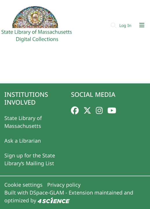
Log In (126, 25)
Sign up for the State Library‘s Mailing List (29, 159)
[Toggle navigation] (142, 25)
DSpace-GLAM (47, 192)
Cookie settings (23, 184)
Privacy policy (64, 184)
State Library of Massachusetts (23, 122)
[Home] (37, 26)
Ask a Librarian (22, 140)
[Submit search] (113, 25)
